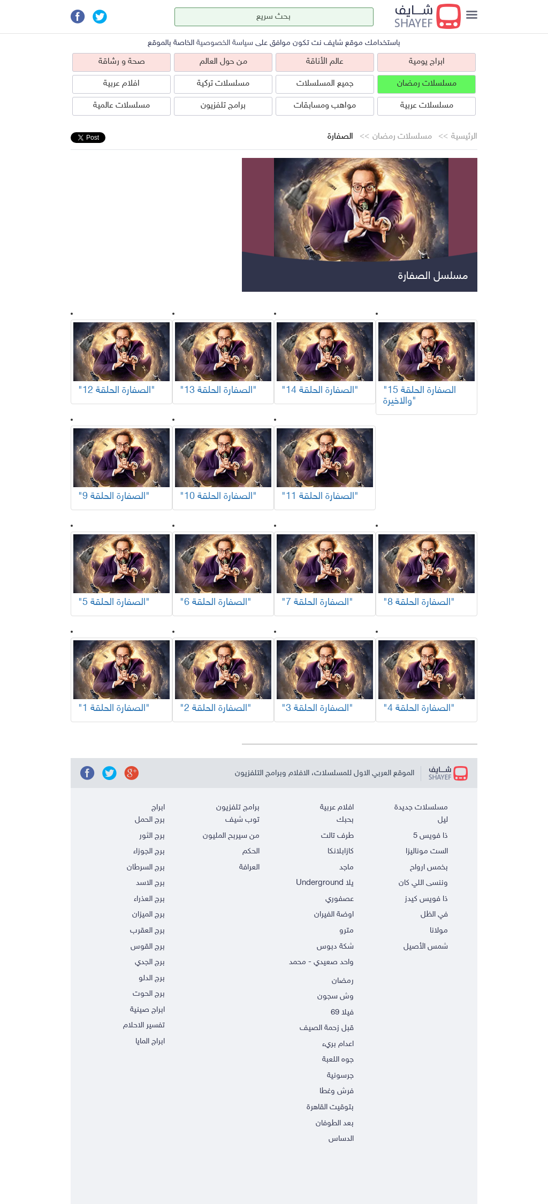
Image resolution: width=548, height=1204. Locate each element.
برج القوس (148, 946)
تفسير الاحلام (144, 1025)
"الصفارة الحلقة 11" (320, 497)
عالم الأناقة (325, 62)
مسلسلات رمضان (426, 84)
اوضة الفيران (334, 914)
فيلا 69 (342, 1012)
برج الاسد (150, 883)
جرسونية (340, 1075)
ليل (443, 819)
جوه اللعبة (338, 1059)
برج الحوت (149, 993)
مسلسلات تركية (223, 84)
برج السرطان (146, 867)
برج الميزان (148, 914)
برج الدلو (152, 978)
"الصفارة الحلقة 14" (320, 391)
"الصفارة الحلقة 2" (216, 709)
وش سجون (335, 996)
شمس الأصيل (426, 946)
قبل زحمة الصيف (327, 1028)
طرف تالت (337, 835)
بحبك (345, 819)
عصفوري (339, 899)
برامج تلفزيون (223, 106)
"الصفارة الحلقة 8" (419, 603)
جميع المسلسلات (325, 84)
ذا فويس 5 (430, 835)
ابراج (158, 807)
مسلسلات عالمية (121, 106)
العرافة (249, 867)
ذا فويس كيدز (426, 899)
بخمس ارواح (429, 867)
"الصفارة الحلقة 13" (218, 391)
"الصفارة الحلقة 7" (317, 603)
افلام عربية (121, 84)
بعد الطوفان (335, 1123)
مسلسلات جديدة (421, 807)
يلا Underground (325, 883)
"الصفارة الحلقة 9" (114, 497)
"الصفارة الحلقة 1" (114, 709)
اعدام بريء (338, 1044)
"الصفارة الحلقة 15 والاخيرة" (419, 396)
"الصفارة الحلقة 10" (218, 497)
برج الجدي (150, 962)
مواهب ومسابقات (325, 106)
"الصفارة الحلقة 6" (216, 603)
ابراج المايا (150, 1041)
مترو (346, 930)
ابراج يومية (427, 62)
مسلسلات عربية (426, 106)
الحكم (251, 851)
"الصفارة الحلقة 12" (116, 391)
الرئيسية (464, 137)
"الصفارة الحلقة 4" (419, 709)
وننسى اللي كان (423, 883)
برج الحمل (150, 819)
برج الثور (152, 835)
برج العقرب (147, 930)
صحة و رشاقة (121, 62)
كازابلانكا (341, 851)
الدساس (341, 1139)
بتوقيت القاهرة (330, 1107)
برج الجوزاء (149, 851)
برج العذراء (149, 899)
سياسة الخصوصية (224, 43)
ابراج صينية (147, 1009)
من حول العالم (223, 62)
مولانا (439, 930)
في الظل (434, 914)
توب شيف (242, 819)
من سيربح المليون (231, 835)
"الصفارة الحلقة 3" (317, 709)
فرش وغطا (336, 1091)
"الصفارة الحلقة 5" (114, 603)
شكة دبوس (335, 946)
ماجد (346, 867)
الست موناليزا (427, 851)
